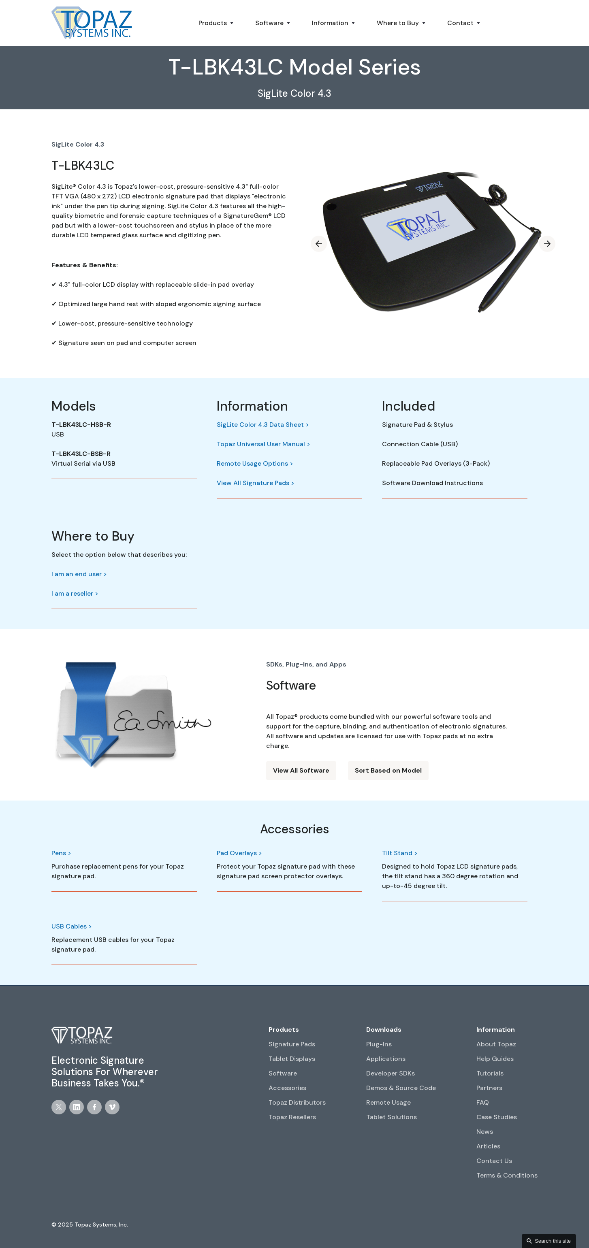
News (484, 1131)
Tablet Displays (292, 1058)
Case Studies (496, 1117)
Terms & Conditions (507, 1175)
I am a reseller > (74, 593)
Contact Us (494, 1160)
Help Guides (495, 1058)
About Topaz (496, 1044)
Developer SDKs (390, 1073)
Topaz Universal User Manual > (263, 444)
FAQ (482, 1102)
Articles (488, 1146)
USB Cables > (71, 926)
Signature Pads (292, 1044)
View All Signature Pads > (255, 483)
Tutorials (490, 1073)
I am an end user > (79, 574)
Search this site (553, 1241)
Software (283, 1073)
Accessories (287, 1088)
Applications (385, 1058)
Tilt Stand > (400, 853)
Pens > (61, 853)
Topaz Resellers (292, 1117)
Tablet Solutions (391, 1117)
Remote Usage (388, 1102)
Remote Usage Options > (255, 463)
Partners (489, 1088)
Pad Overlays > (239, 853)
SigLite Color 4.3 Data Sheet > (263, 424)
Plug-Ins (379, 1044)
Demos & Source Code (401, 1088)
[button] (216, 23)
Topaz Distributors (297, 1102)
